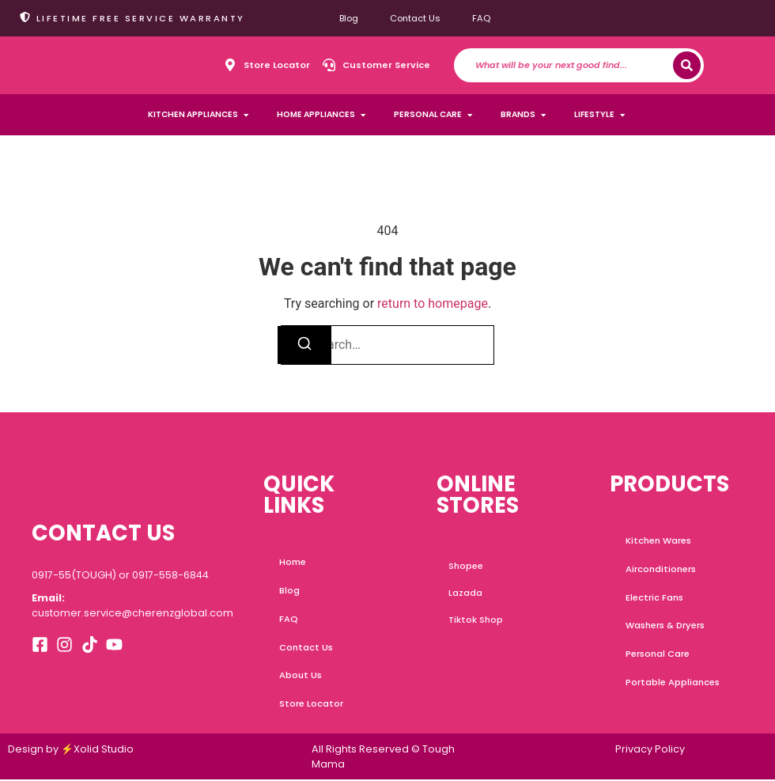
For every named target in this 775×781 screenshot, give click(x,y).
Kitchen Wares (658, 540)
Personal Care (658, 654)
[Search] (687, 65)
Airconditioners (661, 569)
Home (292, 561)
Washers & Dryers (665, 626)
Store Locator (311, 704)
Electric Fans (654, 597)
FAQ (481, 18)
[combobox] (574, 65)
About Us (300, 675)
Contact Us (415, 18)
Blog (348, 18)
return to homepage (432, 303)
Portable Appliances (673, 683)
